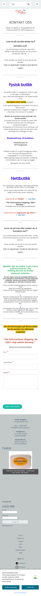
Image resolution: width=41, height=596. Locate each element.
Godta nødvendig (11, 587)
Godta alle (30, 587)
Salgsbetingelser (20, 550)
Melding (6, 372)
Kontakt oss (20, 538)
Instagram (22, 567)
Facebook (22, 563)
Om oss (20, 535)
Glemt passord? (7, 525)
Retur (20, 547)
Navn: (5, 351)
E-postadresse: (8, 362)
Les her (31, 199)
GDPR (20, 553)
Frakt (20, 544)
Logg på (20, 541)
